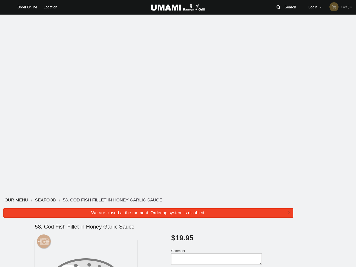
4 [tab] (329, 95)
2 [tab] (316, 95)
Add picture (44, 62)
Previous (300, 63)
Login (312, 7)
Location (50, 7)
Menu (166, 206)
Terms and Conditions (214, 212)
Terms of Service (186, 263)
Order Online (27, 7)
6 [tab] (343, 95)
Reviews (205, 206)
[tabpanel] (326, 63)
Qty (185, 96)
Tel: (252, 217)
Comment (216, 78)
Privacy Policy (209, 217)
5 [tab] (336, 95)
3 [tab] (323, 95)
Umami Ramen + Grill (89, 200)
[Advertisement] (148, 178)
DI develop (184, 251)
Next (352, 63)
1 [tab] (309, 95)
